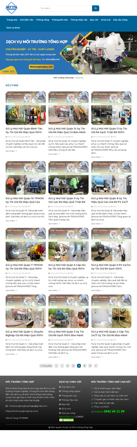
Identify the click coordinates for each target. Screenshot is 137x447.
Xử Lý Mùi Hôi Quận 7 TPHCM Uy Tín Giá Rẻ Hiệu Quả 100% (24, 267)
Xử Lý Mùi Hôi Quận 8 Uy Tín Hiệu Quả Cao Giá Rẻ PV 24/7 (109, 200)
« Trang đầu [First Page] (46, 366)
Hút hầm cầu (26, 19)
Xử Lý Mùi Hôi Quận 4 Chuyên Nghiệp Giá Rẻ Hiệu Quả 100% (24, 333)
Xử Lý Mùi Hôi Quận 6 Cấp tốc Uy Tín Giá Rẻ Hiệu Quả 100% (67, 267)
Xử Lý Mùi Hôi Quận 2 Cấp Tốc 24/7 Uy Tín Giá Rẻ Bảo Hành (110, 333)
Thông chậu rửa (78, 19)
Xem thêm (11, 151)
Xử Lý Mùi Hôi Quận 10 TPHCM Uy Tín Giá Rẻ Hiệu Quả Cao (25, 200)
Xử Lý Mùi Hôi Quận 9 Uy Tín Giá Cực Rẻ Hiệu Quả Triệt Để (66, 200)
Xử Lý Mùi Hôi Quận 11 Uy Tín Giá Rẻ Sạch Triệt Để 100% (109, 130)
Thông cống (42, 19)
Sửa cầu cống (120, 19)
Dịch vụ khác (13, 27)
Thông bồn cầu (60, 19)
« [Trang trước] (56, 366)
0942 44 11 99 (114, 411)
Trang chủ (11, 19)
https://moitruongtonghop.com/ (22, 411)
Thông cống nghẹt (71, 391)
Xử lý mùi (106, 19)
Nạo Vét (66, 404)
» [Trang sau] (95, 366)
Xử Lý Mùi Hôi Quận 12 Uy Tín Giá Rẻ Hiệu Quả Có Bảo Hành (67, 130)
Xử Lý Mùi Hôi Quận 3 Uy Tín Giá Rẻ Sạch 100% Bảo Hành (66, 333)
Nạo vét (94, 19)
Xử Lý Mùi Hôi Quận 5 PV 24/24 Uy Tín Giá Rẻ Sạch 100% (111, 267)
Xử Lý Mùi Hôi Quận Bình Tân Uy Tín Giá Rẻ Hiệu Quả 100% (24, 130)
